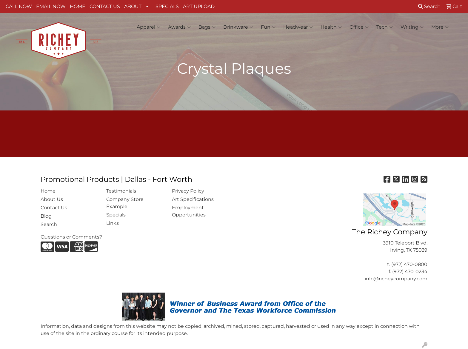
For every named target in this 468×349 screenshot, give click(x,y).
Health (331, 27)
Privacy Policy (188, 191)
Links (112, 223)
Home (48, 191)
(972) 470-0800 (409, 264)
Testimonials (121, 191)
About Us (52, 199)
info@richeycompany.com (396, 279)
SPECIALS (167, 6)
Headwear (298, 27)
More (440, 27)
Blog (46, 216)
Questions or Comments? (71, 237)
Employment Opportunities (189, 211)
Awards (179, 27)
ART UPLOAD (199, 6)
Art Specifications (193, 199)
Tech (384, 27)
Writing (412, 27)
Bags (206, 27)
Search (429, 6)
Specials (116, 215)
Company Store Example (125, 202)
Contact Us (54, 207)
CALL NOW (19, 6)
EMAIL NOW (51, 6)
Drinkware (238, 27)
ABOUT (132, 6)
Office (359, 27)
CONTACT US (105, 6)
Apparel (148, 27)
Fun (268, 27)
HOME (77, 6)
